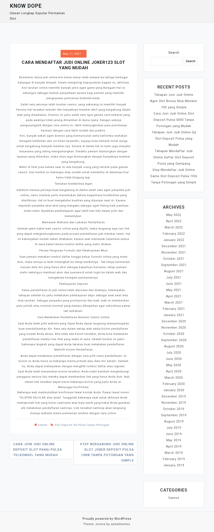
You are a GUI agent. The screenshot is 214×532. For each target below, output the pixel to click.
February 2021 (174, 309)
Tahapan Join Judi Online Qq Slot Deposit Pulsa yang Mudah (174, 138)
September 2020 (174, 340)
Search (173, 52)
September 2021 (174, 265)
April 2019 (174, 446)
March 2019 (174, 453)
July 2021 (173, 277)
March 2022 (174, 227)
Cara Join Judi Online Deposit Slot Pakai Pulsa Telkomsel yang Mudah (37, 449)
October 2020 (173, 334)
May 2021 (173, 290)
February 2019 (174, 459)
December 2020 (174, 321)
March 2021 (174, 302)
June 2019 (174, 434)
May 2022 (173, 215)
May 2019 (173, 440)
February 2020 (174, 384)
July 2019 (173, 428)
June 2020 (174, 359)
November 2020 (174, 327)
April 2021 (174, 296)
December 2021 (174, 246)
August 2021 (174, 271)
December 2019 (174, 396)
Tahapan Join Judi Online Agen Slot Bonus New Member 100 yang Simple (173, 101)
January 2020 (173, 390)
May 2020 (173, 365)
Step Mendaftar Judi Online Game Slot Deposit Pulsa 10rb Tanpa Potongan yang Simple (173, 176)
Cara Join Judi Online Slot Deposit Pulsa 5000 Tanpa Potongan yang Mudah (174, 120)
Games (42, 424)
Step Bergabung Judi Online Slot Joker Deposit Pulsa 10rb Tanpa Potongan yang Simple (107, 452)
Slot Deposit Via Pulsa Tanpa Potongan (82, 424)
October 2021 (173, 259)
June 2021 (174, 284)
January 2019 (173, 465)
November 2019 (174, 403)
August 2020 (174, 346)
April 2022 (174, 221)
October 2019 (173, 409)
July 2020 (173, 352)
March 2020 (174, 377)
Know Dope (26, 6)
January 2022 (173, 240)
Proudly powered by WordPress (107, 519)
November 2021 (174, 252)
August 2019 (174, 421)
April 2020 (174, 371)
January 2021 (173, 315)
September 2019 (174, 415)
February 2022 (174, 234)
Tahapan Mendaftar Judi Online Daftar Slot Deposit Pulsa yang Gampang (173, 157)
